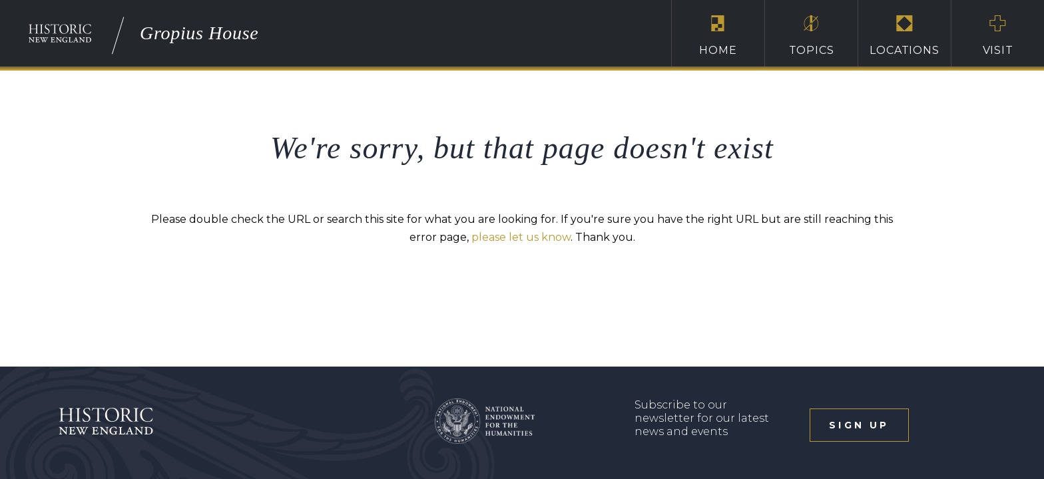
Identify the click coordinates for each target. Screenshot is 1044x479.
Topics (811, 35)
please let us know (521, 237)
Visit (997, 35)
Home (718, 35)
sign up (859, 425)
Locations (904, 35)
